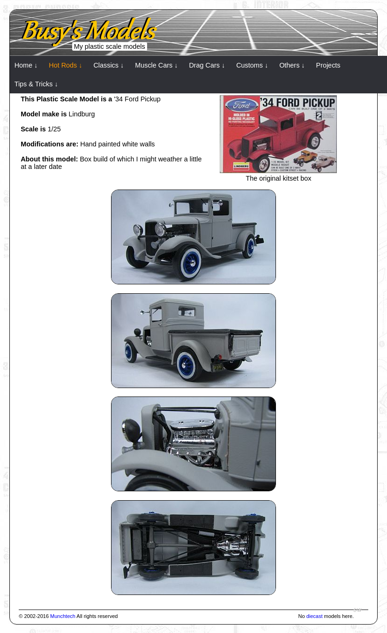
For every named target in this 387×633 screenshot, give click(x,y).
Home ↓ (26, 65)
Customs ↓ (252, 65)
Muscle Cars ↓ (156, 65)
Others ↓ (292, 65)
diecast (314, 616)
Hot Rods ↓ (65, 65)
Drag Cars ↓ (207, 65)
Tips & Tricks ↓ (36, 84)
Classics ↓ (108, 65)
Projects (328, 65)
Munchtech (62, 616)
